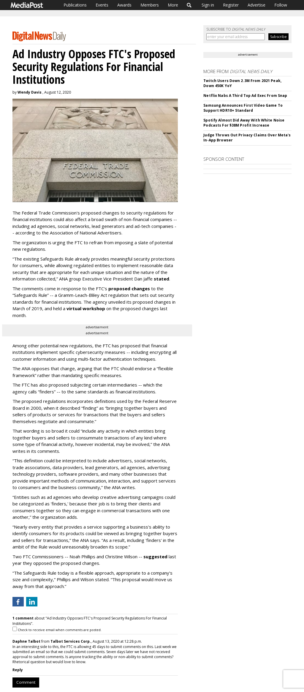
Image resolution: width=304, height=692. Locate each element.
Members (149, 5)
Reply (17, 669)
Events (102, 5)
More (173, 5)
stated (161, 279)
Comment (25, 682)
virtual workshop (85, 308)
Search (189, 5)
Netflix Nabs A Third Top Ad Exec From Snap (245, 95)
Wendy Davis (30, 92)
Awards (124, 5)
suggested (155, 556)
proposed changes (129, 288)
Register (231, 5)
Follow (280, 5)
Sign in (208, 5)
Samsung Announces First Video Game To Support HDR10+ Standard (242, 108)
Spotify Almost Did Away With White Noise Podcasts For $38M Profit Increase (243, 123)
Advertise (256, 5)
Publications (75, 5)
